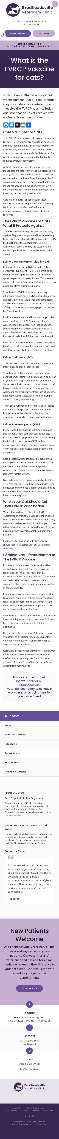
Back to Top (48, 1110)
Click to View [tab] (30, 1069)
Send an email (29, 1044)
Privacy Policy (16, 1108)
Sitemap (35, 1110)
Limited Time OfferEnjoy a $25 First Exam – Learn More (28, 45)
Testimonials (12, 762)
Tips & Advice (12, 753)
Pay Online (11, 743)
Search (24, 1110)
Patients (10, 725)
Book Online (17, 33)
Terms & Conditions (35, 1108)
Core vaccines (20, 141)
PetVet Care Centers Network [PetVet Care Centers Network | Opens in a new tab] (33, 1124)
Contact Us (29, 988)
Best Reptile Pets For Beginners (24, 798)
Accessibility (11, 1110)
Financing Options (15, 771)
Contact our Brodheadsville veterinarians (25, 685)
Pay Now (44, 33)
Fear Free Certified (15, 734)
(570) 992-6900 (31, 24)
